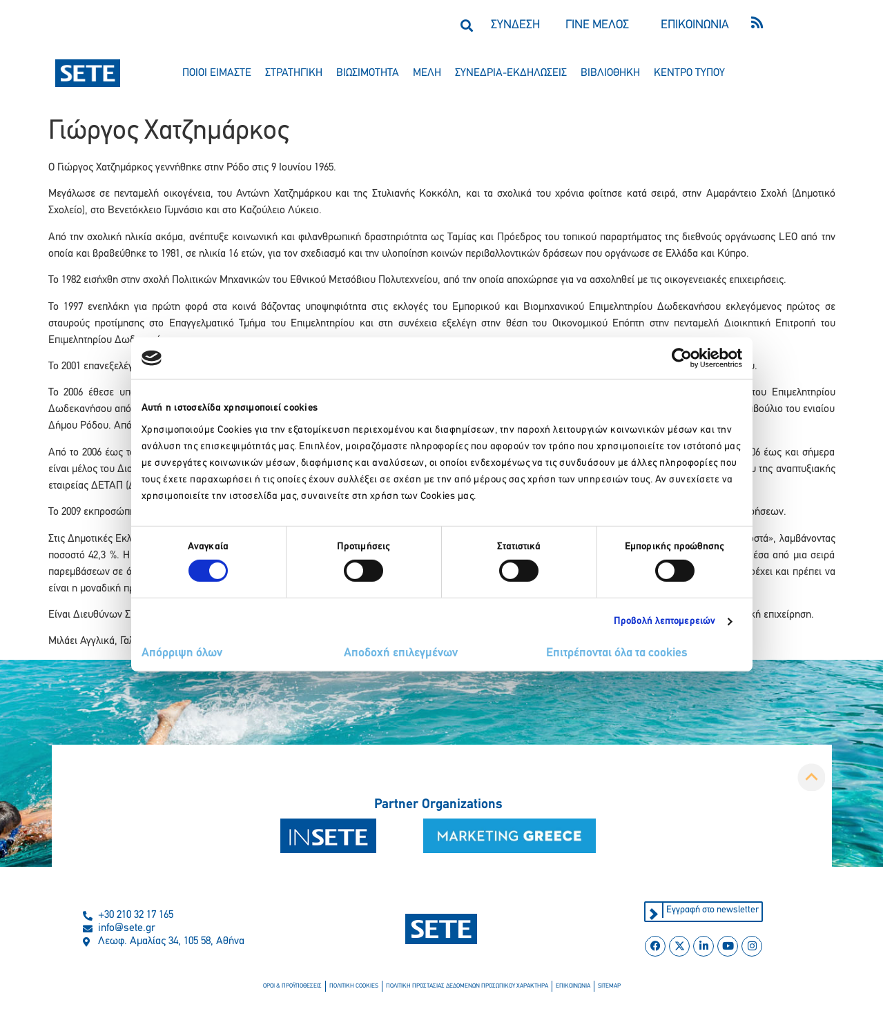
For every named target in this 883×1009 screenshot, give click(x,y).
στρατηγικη (293, 73)
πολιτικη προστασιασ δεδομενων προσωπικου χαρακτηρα (467, 986)
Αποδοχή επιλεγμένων (401, 653)
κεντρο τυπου (689, 73)
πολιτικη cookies (353, 986)
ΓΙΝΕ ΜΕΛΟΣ (597, 25)
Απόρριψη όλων (182, 653)
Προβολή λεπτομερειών (664, 621)
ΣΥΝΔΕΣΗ (515, 25)
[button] (467, 25)
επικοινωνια (573, 986)
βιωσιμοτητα (367, 73)
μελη (427, 73)
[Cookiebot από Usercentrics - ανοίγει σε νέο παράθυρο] (681, 358)
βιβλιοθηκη (610, 73)
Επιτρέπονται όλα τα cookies (617, 653)
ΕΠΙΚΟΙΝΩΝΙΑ (695, 25)
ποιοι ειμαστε (216, 73)
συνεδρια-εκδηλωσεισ (511, 73)
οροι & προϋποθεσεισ (292, 986)
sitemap (609, 986)
